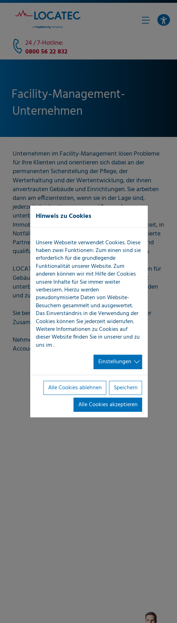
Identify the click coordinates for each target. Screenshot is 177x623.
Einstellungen (114, 361)
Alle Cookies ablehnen (75, 387)
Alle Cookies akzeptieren (108, 404)
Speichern (126, 387)
